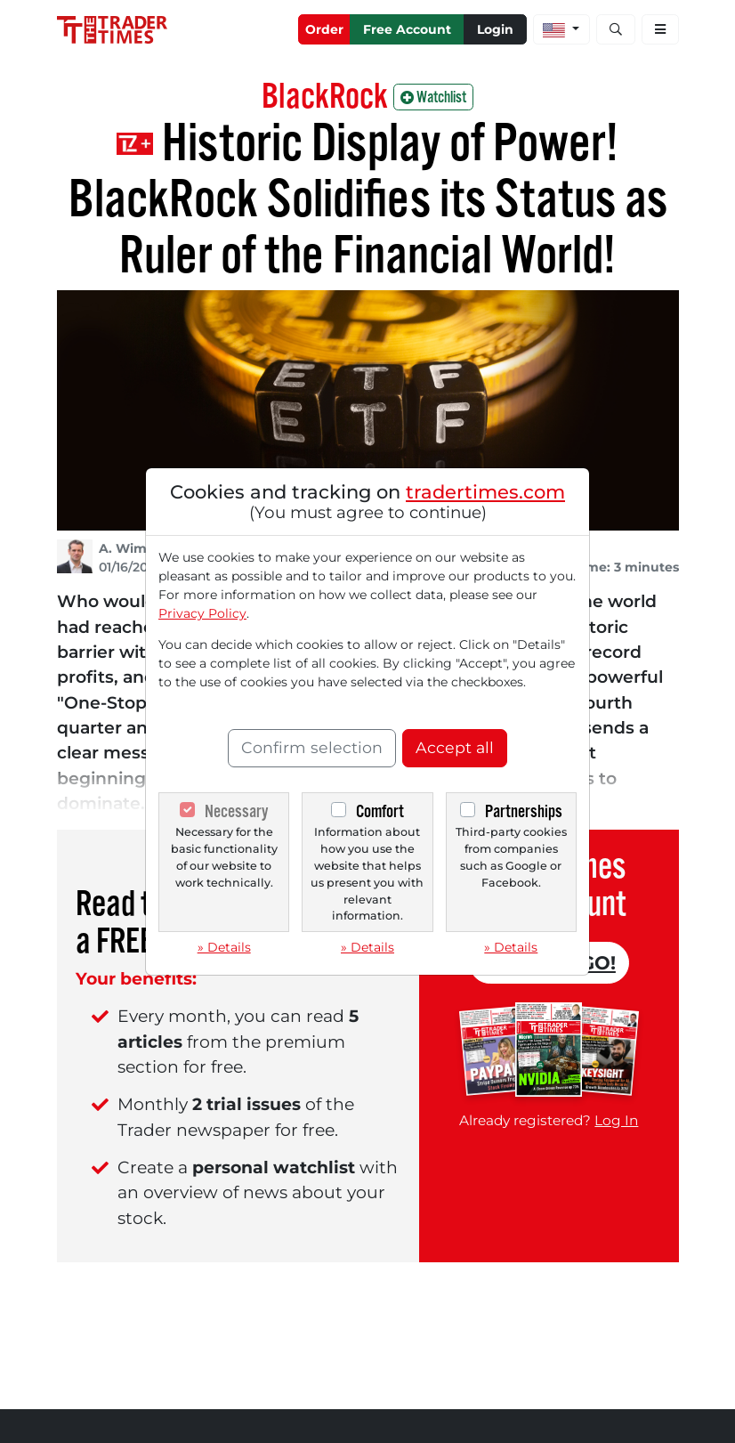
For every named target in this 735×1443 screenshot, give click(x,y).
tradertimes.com (485, 492)
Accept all (455, 747)
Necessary (236, 811)
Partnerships (523, 811)
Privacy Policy (202, 613)
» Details (224, 947)
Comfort (380, 811)
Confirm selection (312, 747)
